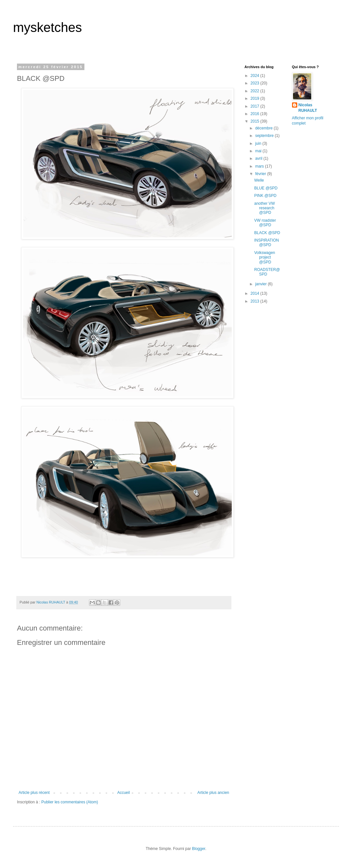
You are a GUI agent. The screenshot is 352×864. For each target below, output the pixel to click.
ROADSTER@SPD (267, 271)
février (261, 173)
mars (260, 166)
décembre (264, 128)
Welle (259, 180)
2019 (255, 98)
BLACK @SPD (267, 233)
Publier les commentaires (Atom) (69, 802)
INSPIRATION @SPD (266, 242)
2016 (255, 114)
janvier (261, 284)
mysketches (47, 27)
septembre (265, 135)
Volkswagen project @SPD (264, 257)
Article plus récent (34, 792)
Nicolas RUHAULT (308, 108)
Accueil (123, 792)
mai (259, 151)
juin (258, 143)
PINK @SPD (265, 195)
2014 (255, 293)
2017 (255, 106)
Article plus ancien (213, 792)
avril (259, 158)
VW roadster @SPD (265, 222)
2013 (255, 301)
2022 (255, 91)
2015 (255, 121)
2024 (255, 75)
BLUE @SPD (266, 188)
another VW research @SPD (264, 208)
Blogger (198, 848)
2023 (255, 83)
